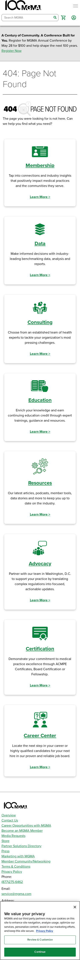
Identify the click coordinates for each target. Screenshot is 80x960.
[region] (40, 930)
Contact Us (9, 820)
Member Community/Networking (25, 861)
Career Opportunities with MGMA (26, 825)
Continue (39, 952)
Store (5, 841)
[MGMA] (22, 6)
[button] (63, 17)
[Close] (75, 907)
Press (5, 851)
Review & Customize (39, 939)
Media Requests (13, 836)
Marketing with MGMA (18, 856)
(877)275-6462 (12, 882)
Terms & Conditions (15, 866)
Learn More (40, 197)
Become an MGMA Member (22, 831)
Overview (8, 815)
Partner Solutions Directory (21, 846)
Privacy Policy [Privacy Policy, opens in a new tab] (44, 931)
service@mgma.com (16, 894)
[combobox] (27, 17)
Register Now (11, 51)
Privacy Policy (11, 872)
